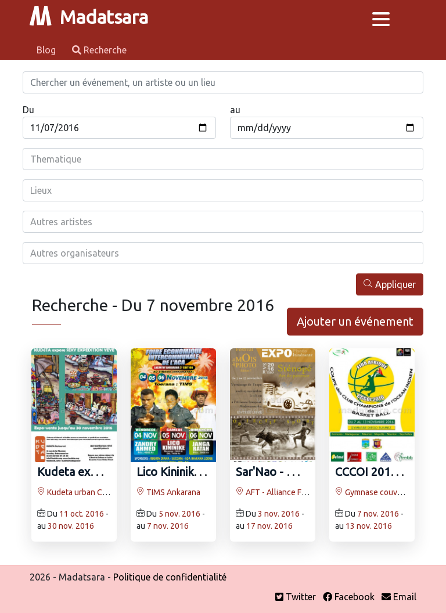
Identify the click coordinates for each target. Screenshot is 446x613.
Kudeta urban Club (75, 492)
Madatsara (89, 16)
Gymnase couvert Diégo (383, 492)
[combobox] (223, 159)
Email (399, 597)
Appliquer (390, 284)
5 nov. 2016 (179, 513)
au (235, 109)
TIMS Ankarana (168, 492)
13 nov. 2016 (369, 526)
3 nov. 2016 (279, 513)
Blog (47, 50)
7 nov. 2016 (168, 526)
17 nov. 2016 (269, 526)
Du (28, 109)
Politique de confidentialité (169, 577)
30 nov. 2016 (71, 526)
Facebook (349, 597)
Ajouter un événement (355, 321)
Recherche (99, 50)
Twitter (295, 597)
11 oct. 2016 (81, 513)
